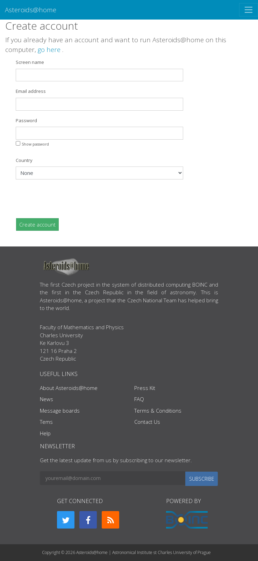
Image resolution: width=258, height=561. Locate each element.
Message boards (60, 410)
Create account (37, 224)
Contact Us (147, 421)
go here (50, 49)
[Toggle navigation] (248, 9)
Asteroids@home (30, 9)
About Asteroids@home (69, 387)
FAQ (139, 399)
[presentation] (69, 198)
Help (45, 433)
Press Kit (144, 387)
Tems (46, 421)
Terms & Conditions (157, 410)
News (46, 399)
